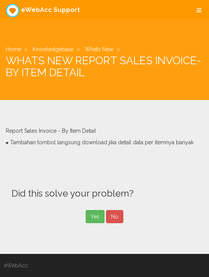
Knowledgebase (53, 49)
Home (13, 49)
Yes (95, 217)
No (114, 217)
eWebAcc (16, 265)
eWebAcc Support (43, 10)
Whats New (99, 49)
